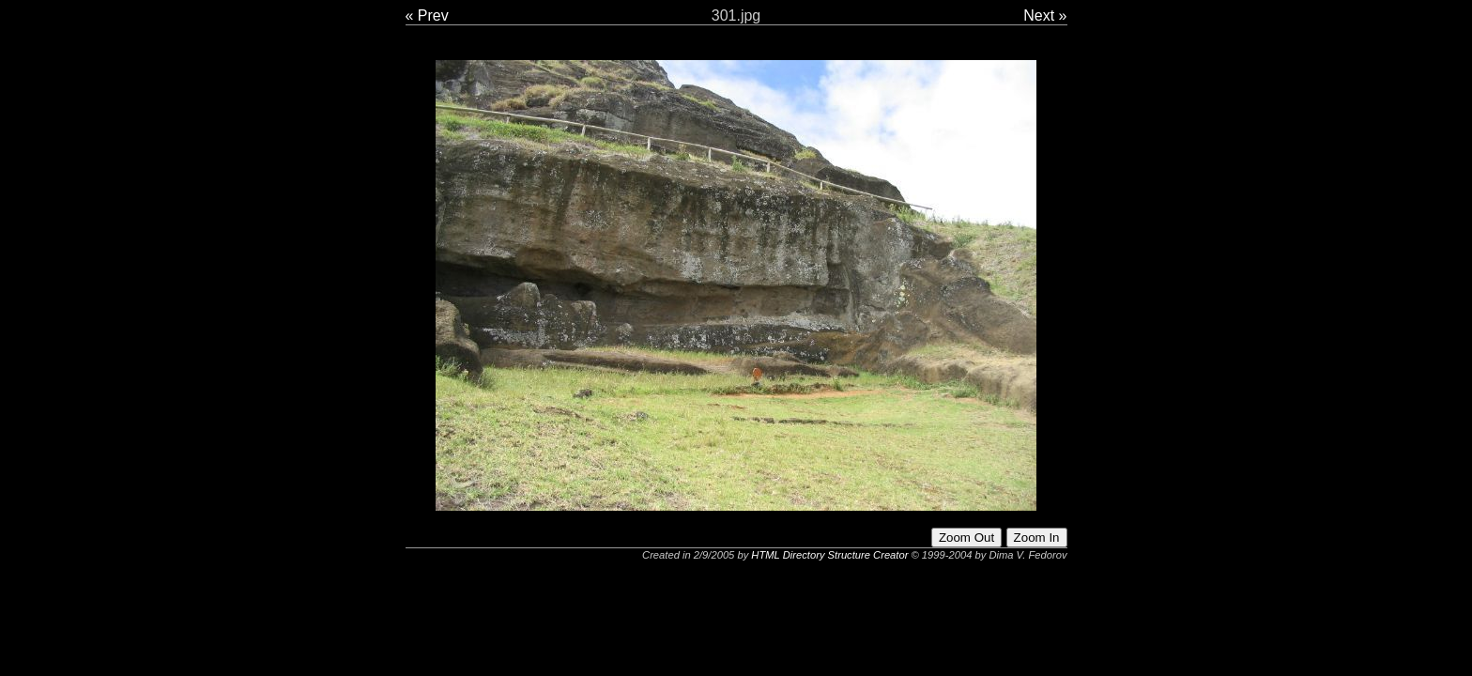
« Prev (427, 15)
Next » (1044, 15)
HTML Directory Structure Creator (829, 555)
